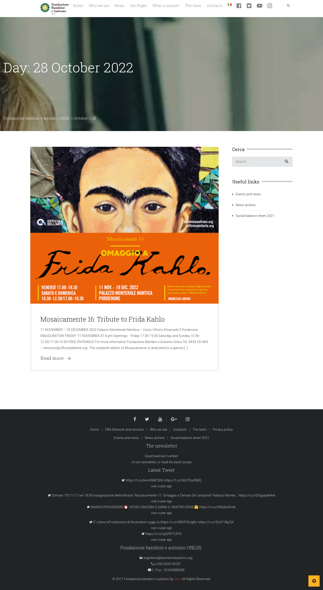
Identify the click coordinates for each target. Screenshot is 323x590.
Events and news (248, 194)
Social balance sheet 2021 (255, 216)
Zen (177, 579)
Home (94, 429)
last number (169, 456)
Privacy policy (223, 429)
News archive (245, 205)
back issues (183, 462)
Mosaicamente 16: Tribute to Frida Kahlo (102, 319)
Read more (55, 358)
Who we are (158, 429)
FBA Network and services (124, 429)
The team (200, 429)
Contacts (179, 429)
